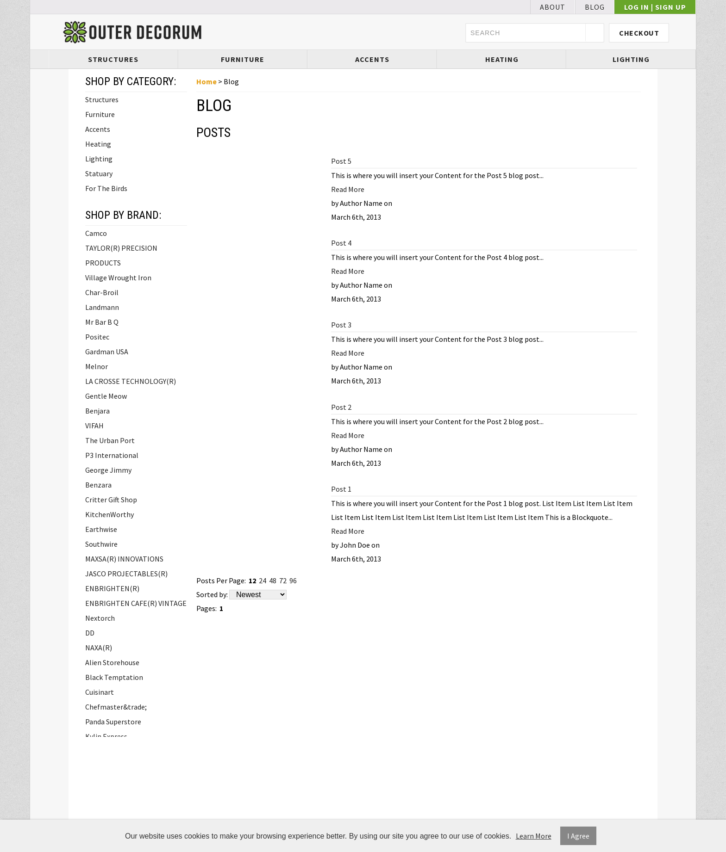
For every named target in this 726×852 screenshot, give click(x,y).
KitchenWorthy (109, 514)
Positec (97, 336)
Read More (347, 189)
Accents (372, 59)
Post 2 (341, 407)
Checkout (639, 32)
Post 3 (341, 324)
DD (89, 632)
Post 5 (341, 161)
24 (262, 580)
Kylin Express (106, 736)
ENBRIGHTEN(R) (112, 588)
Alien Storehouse (112, 662)
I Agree (578, 835)
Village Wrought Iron (118, 277)
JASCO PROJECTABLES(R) (126, 573)
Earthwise (101, 529)
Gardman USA (106, 351)
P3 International (111, 455)
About (552, 7)
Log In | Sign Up (655, 7)
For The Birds (106, 188)
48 (272, 580)
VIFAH (94, 425)
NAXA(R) (98, 647)
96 (293, 580)
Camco (96, 233)
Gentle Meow (106, 396)
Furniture (242, 59)
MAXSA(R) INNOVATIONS (124, 558)
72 (283, 580)
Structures (113, 59)
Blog (595, 7)
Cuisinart (99, 692)
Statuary (99, 173)
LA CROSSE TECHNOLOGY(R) (130, 381)
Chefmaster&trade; (116, 706)
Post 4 (341, 242)
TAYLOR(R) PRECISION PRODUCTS (121, 255)
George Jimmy (108, 470)
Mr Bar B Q (102, 322)
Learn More (533, 835)
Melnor (96, 366)
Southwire (101, 544)
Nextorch (100, 618)
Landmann (102, 307)
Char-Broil (102, 292)
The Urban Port (110, 440)
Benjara (97, 410)
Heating (502, 59)
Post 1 (341, 489)
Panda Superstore (113, 721)
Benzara (98, 484)
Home (206, 81)
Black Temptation (114, 677)
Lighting (631, 59)
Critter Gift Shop (111, 499)
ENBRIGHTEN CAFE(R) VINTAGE (136, 603)
